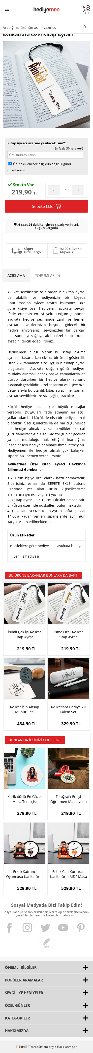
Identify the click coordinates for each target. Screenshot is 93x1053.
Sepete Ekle (46, 206)
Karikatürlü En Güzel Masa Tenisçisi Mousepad (24, 799)
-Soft (20, 1047)
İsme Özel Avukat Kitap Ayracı (68, 634)
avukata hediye (69, 545)
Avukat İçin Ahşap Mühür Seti (24, 709)
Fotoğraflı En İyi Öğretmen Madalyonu (68, 799)
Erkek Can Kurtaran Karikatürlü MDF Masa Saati (68, 874)
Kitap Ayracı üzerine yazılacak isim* (36, 143)
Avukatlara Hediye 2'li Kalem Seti (68, 709)
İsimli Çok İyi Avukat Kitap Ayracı (24, 634)
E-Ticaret (31, 1047)
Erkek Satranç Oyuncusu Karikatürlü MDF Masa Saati (24, 874)
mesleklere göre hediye (29, 545)
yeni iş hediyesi (26, 556)
